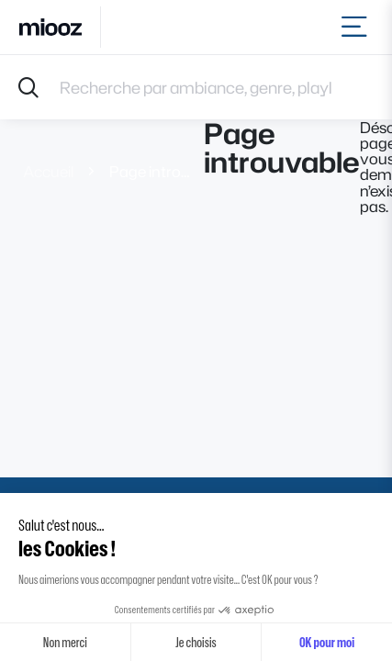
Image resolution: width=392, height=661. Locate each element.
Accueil (48, 171)
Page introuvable (152, 171)
